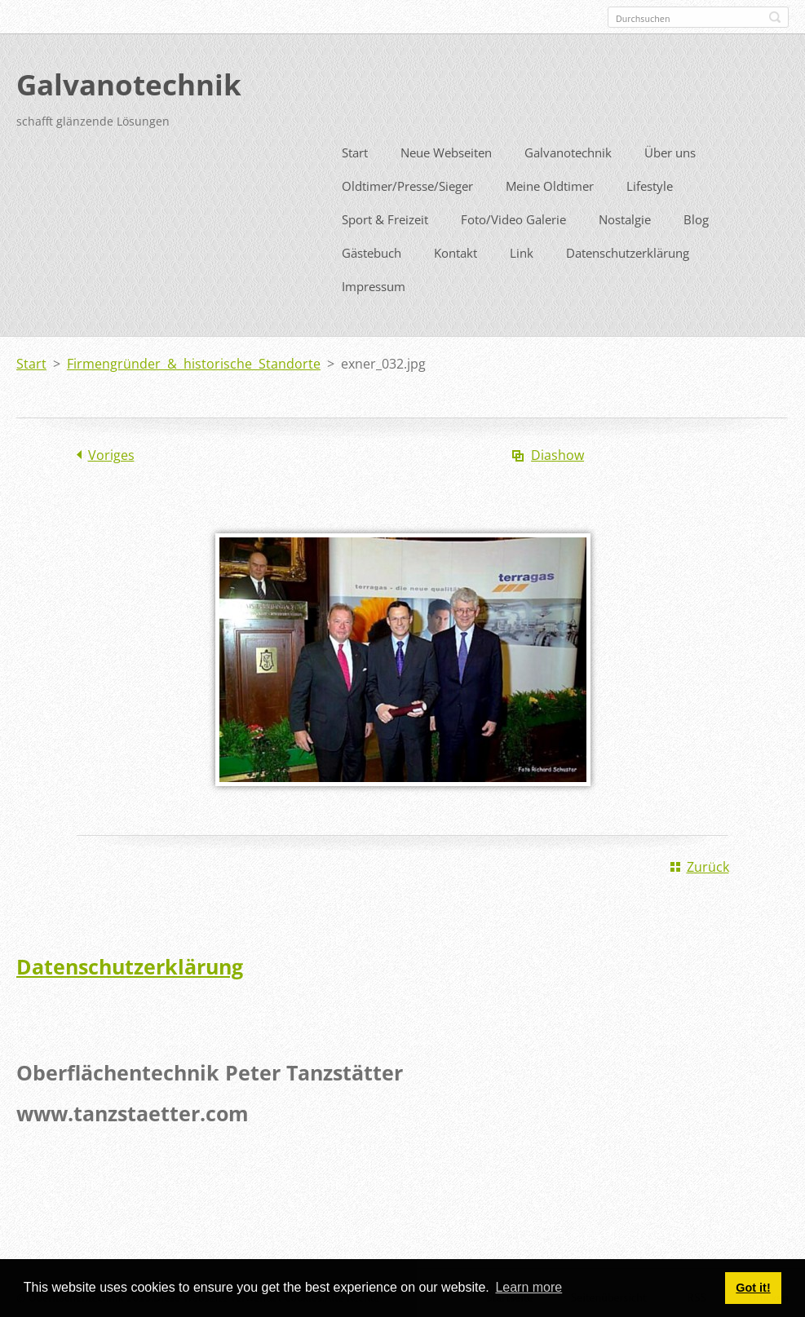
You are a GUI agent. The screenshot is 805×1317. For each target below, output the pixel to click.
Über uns (670, 150)
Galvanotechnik (568, 150)
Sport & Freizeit (385, 217)
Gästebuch (371, 250)
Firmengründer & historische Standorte (194, 361)
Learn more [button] (528, 1287)
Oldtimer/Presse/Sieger (407, 183)
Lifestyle (649, 183)
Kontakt (455, 250)
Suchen (775, 17)
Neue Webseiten (446, 150)
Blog (696, 217)
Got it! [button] (753, 1287)
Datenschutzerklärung (627, 250)
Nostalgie (625, 217)
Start (355, 150)
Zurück (708, 864)
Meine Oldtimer (550, 183)
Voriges (111, 453)
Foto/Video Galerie (513, 217)
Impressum (373, 284)
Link (521, 250)
